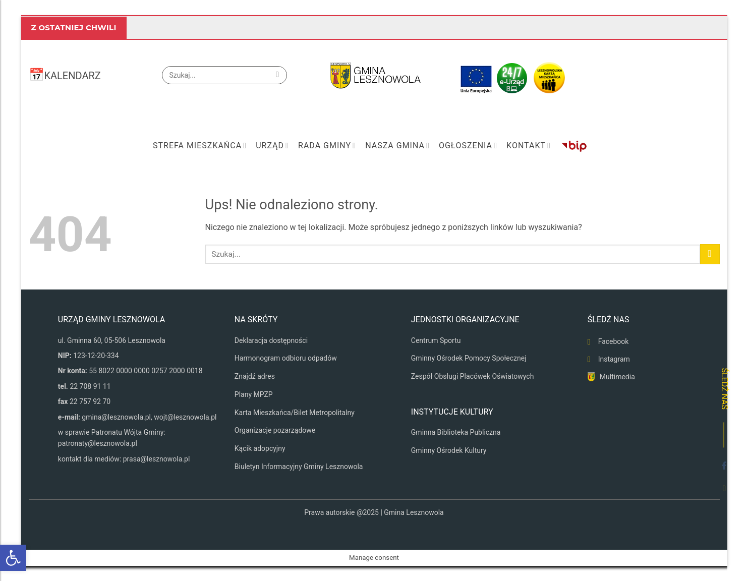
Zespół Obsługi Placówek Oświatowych (472, 376)
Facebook (613, 341)
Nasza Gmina (397, 146)
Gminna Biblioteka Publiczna (456, 432)
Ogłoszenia (468, 146)
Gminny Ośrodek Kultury (449, 450)
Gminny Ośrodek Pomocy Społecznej (469, 358)
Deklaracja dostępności (271, 340)
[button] (13, 558)
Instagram (614, 359)
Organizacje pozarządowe (275, 430)
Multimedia (617, 377)
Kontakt (528, 146)
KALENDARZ (72, 76)
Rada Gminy (327, 146)
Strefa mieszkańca (200, 146)
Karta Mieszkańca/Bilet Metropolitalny (295, 413)
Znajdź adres (255, 376)
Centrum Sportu (436, 340)
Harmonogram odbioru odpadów (286, 358)
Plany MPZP (254, 394)
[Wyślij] (277, 75)
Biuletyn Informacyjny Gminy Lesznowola (299, 466)
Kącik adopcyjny (260, 448)
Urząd (272, 146)
